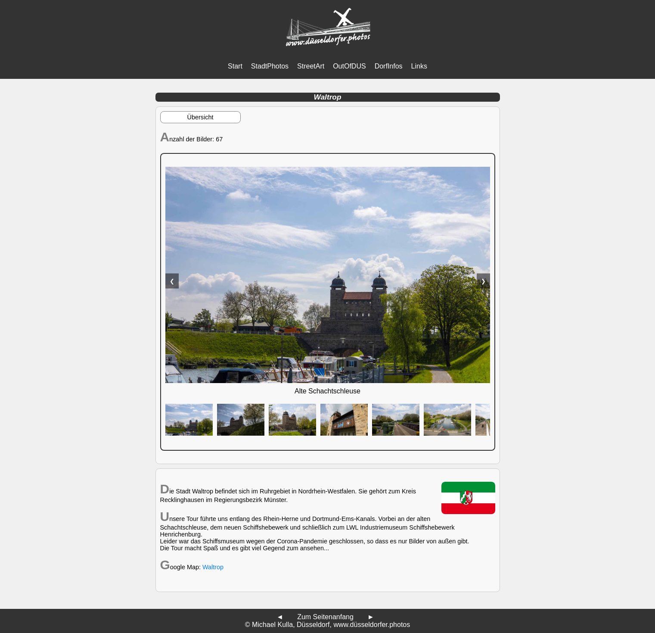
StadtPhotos (270, 66)
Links (419, 66)
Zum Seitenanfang (325, 617)
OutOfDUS (349, 66)
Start (235, 66)
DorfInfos (389, 66)
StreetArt (310, 66)
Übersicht (200, 117)
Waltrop (213, 567)
